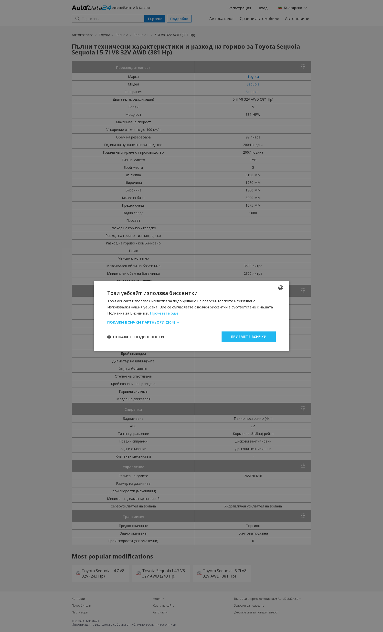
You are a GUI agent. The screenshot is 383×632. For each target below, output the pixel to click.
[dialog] (191, 316)
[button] (191, 322)
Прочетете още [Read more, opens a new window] (164, 313)
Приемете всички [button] (248, 336)
